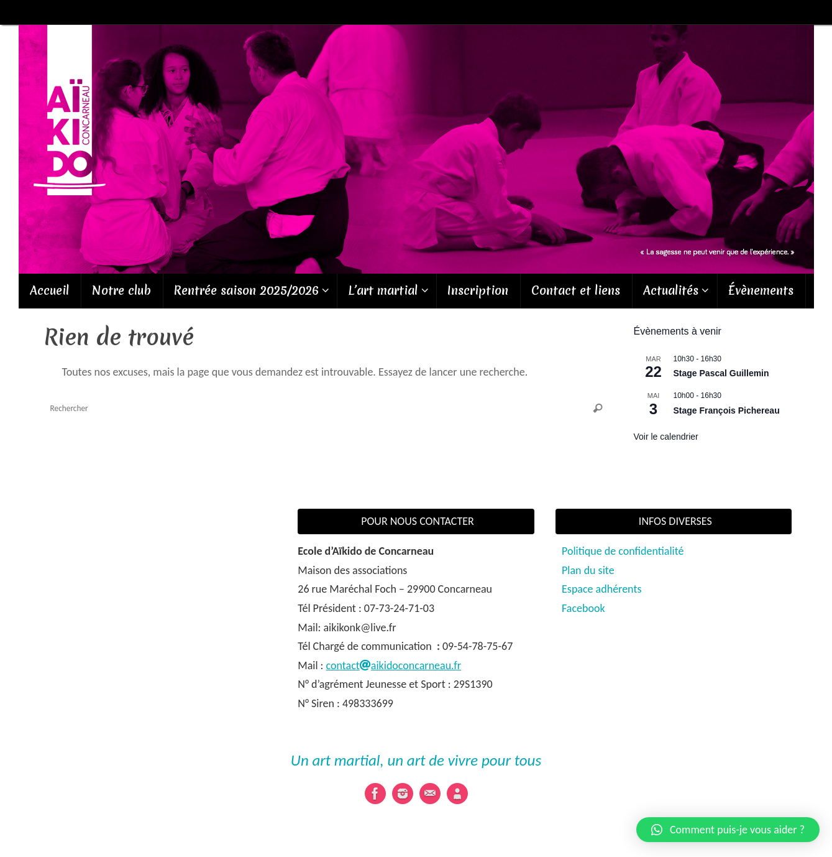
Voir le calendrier (666, 437)
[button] (728, 829)
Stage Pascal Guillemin (721, 373)
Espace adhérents (601, 589)
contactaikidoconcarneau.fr (394, 665)
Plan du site (588, 570)
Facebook (583, 608)
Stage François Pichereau (727, 410)
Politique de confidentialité (622, 551)
